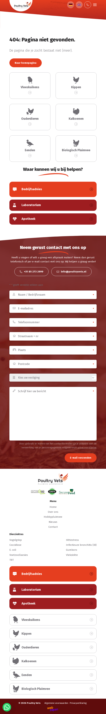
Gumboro (71, 549)
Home (53, 506)
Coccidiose (15, 544)
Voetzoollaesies (18, 554)
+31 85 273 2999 (31, 271)
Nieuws (53, 521)
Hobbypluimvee (53, 516)
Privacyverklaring (78, 703)
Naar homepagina (25, 62)
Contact (53, 526)
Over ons (53, 511)
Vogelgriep (15, 540)
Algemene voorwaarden (56, 703)
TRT (11, 559)
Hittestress (72, 540)
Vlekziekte (72, 554)
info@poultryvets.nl (71, 271)
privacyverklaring (87, 447)
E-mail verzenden (80, 457)
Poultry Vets (34, 703)
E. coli (12, 549)
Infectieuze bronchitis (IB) (81, 544)
